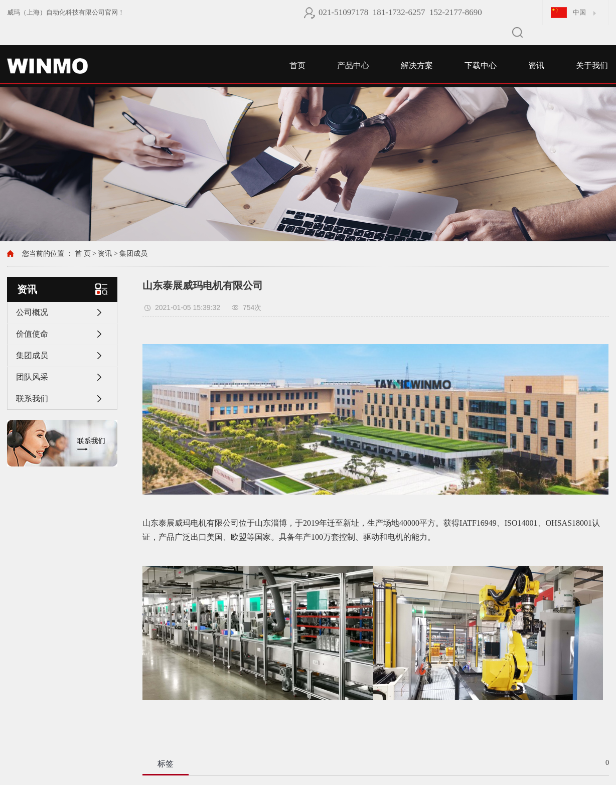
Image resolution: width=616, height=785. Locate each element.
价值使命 (32, 334)
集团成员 (133, 253)
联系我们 (32, 398)
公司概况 (32, 312)
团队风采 (32, 377)
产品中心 (353, 65)
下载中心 (481, 65)
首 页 (83, 253)
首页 (297, 65)
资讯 (536, 65)
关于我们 (592, 65)
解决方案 (417, 65)
